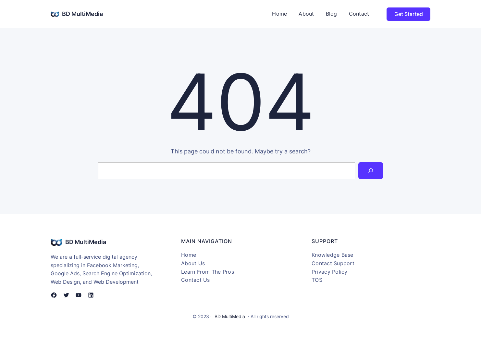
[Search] (370, 170)
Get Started (408, 14)
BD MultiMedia (82, 13)
